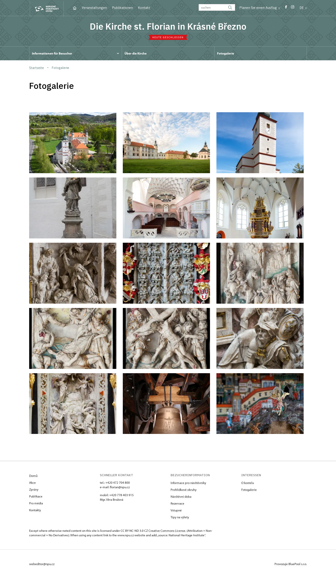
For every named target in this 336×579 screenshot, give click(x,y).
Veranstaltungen (94, 8)
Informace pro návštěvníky (188, 484)
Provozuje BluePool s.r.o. (290, 565)
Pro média (36, 504)
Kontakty (35, 511)
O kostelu (247, 484)
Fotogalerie (249, 490)
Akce (32, 483)
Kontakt (144, 8)
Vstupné (176, 511)
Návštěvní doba (181, 497)
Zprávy (33, 490)
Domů (33, 476)
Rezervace (177, 504)
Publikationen (122, 8)
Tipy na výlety (180, 518)
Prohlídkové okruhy (183, 490)
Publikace (35, 497)
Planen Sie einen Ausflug (259, 8)
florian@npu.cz (120, 488)
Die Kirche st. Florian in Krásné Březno (168, 27)
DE (303, 8)
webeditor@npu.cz (41, 565)
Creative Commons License (166, 531)
